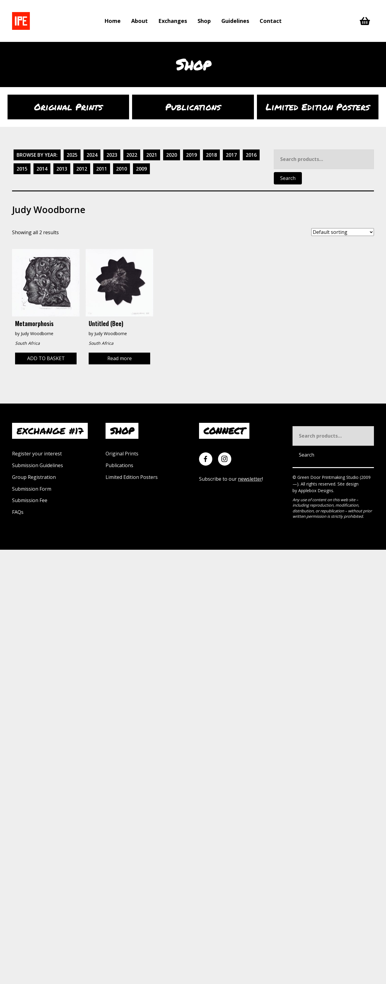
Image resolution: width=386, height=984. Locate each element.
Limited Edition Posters (132, 477)
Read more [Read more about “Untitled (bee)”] (119, 358)
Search (288, 178)
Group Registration (34, 477)
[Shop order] (342, 232)
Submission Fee (29, 500)
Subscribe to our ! (231, 479)
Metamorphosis (34, 323)
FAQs (18, 512)
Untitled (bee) (106, 323)
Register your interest (37, 453)
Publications (119, 465)
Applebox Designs (315, 490)
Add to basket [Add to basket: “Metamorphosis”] (46, 358)
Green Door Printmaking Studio (328, 477)
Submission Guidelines (37, 465)
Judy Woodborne (37, 333)
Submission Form (31, 489)
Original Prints (122, 453)
